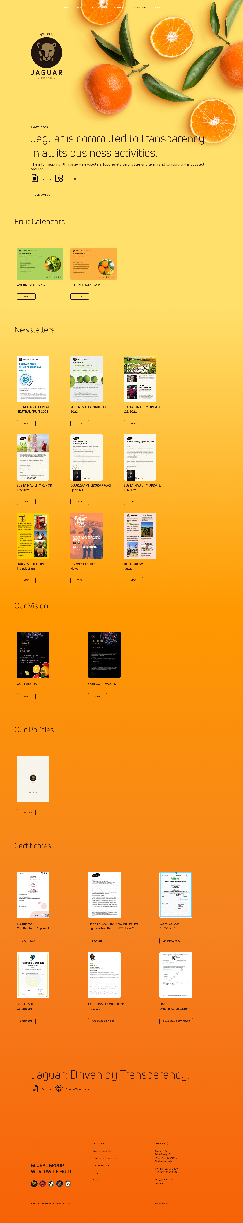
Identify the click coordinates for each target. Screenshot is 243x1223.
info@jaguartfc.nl (164, 1179)
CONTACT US (174, 7)
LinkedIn (159, 1182)
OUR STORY (80, 7)
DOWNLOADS (140, 7)
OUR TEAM (157, 7)
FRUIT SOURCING (99, 7)
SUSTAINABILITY (121, 7)
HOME (65, 7)
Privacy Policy (162, 1203)
